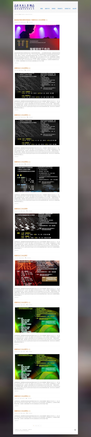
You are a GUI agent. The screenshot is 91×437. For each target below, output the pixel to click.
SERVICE (53, 8)
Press (20, 429)
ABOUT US (47, 8)
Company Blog (24, 429)
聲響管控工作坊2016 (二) (22, 396)
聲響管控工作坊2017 (20, 255)
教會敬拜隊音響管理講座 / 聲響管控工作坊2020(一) (30, 20)
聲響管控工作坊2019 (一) (22, 115)
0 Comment (31, 22)
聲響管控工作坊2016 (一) (22, 411)
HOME (41, 8)
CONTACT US (67, 8)
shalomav (24, 22)
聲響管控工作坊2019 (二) (22, 68)
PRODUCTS (60, 8)
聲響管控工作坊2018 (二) (22, 162)
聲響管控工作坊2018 (20, 209)
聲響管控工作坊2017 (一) (22, 302)
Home (20, 14)
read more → (16, 109)
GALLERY (74, 8)
